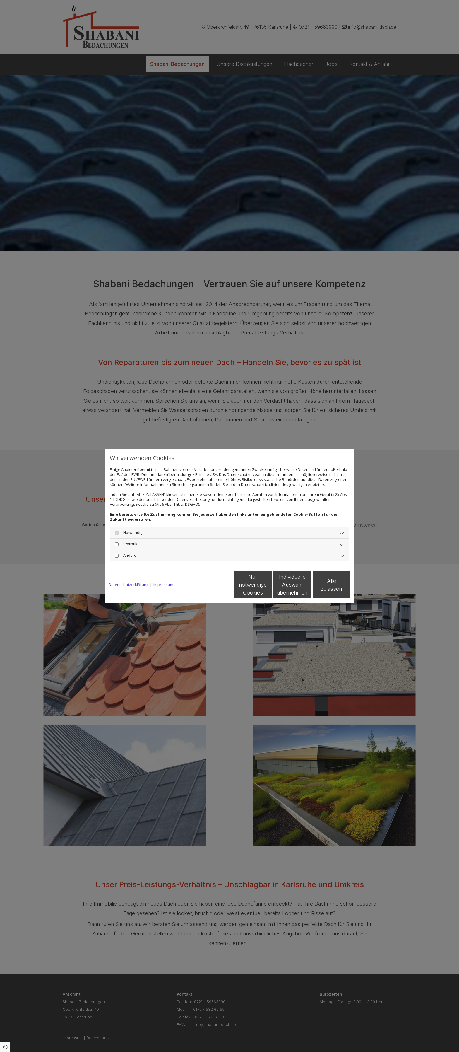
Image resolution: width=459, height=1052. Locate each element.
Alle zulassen (323, 585)
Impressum (163, 584)
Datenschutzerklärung (128, 584)
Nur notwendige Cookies (212, 585)
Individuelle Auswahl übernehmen (268, 585)
